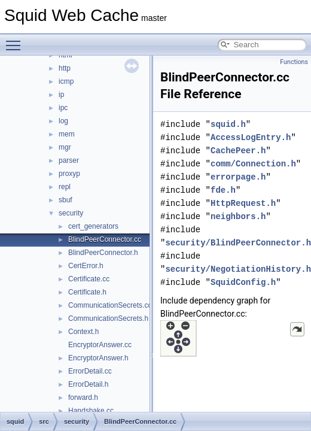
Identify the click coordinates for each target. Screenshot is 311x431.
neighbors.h (238, 216)
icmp (66, 81)
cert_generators (93, 226)
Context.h (83, 331)
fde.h (223, 190)
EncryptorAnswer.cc (100, 345)
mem (67, 134)
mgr (65, 147)
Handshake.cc (91, 410)
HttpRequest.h (243, 203)
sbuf (65, 200)
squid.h (228, 124)
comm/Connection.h (253, 163)
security (71, 213)
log (63, 121)
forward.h (83, 397)
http (65, 68)
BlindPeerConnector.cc (104, 239)
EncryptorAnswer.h (98, 358)
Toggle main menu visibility (16, 40)
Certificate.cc (88, 279)
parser (69, 160)
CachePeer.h (238, 150)
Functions (294, 62)
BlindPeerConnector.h (103, 252)
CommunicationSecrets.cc (109, 305)
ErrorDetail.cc (90, 371)
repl (65, 187)
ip (61, 94)
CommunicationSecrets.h (108, 318)
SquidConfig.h (243, 282)
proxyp (69, 173)
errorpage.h (238, 177)
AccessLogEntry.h (251, 137)
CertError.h (85, 266)
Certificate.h (87, 292)
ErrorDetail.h (88, 384)
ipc (63, 108)
